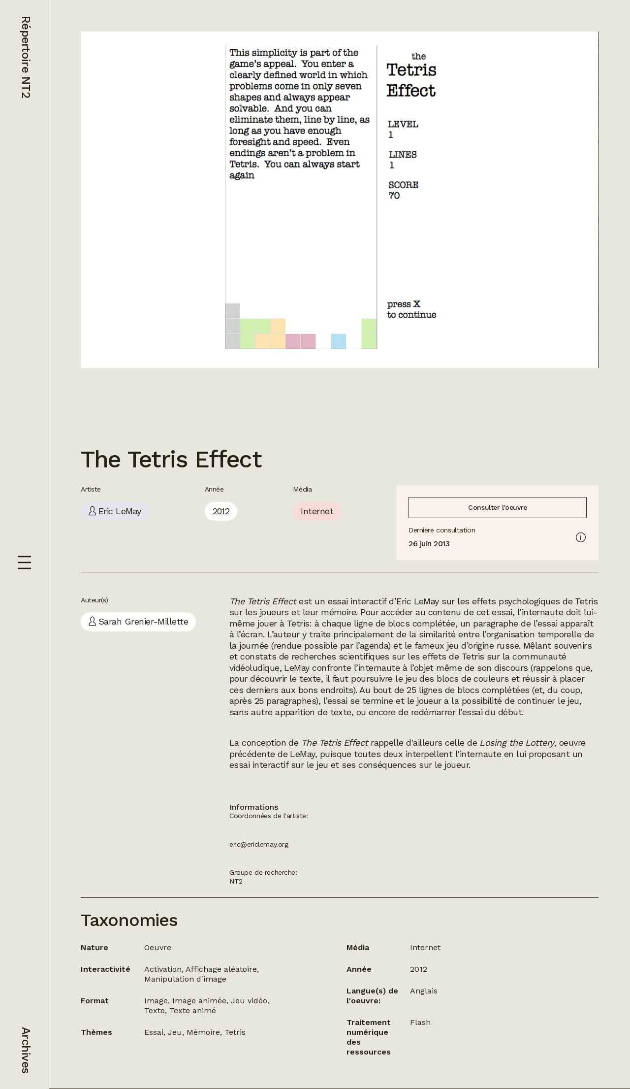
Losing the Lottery (516, 742)
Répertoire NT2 (26, 57)
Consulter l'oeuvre (497, 507)
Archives (26, 1050)
